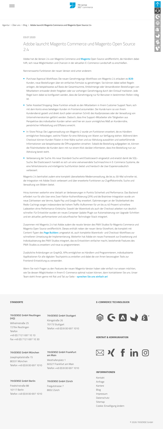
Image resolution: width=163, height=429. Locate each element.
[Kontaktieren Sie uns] (157, 11)
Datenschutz (102, 398)
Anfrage (100, 381)
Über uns (16, 25)
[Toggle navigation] (12, 6)
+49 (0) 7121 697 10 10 (22, 335)
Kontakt (100, 377)
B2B (131, 79)
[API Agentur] (157, 42)
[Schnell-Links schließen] (157, 4)
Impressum (101, 394)
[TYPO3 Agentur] (157, 49)
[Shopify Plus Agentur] (157, 30)
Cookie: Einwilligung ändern (110, 406)
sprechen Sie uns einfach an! (92, 276)
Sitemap (100, 402)
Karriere (100, 386)
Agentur (6, 25)
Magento (85, 59)
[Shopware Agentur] (157, 17)
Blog (25, 25)
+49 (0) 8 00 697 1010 (67, 328)
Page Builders (51, 232)
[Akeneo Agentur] (157, 36)
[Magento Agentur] (157, 23)
